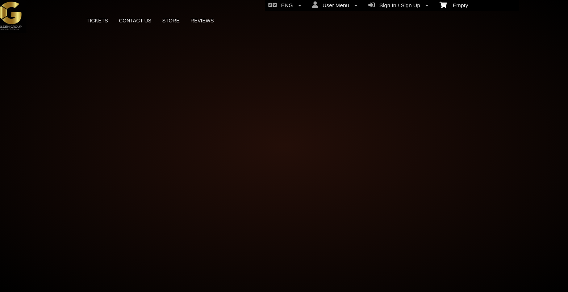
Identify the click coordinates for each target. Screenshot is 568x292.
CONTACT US (135, 20)
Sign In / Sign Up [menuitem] (398, 5)
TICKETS (97, 20)
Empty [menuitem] (453, 4)
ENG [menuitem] (284, 5)
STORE (171, 20)
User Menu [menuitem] (335, 5)
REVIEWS (202, 20)
